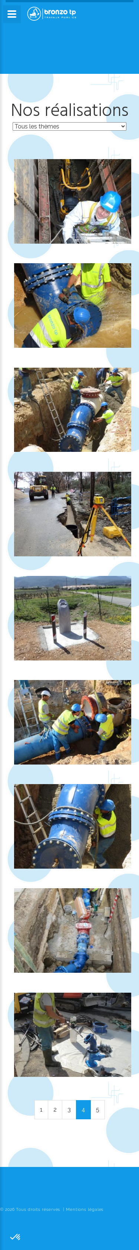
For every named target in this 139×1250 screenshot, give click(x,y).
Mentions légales (84, 1209)
